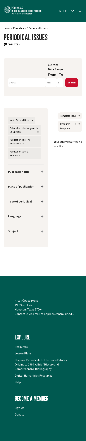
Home (7, 28)
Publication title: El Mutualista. (19, 153)
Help (18, 382)
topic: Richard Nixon (20, 120)
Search (72, 82)
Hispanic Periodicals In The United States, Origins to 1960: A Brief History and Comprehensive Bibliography (41, 364)
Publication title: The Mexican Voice (20, 141)
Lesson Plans (23, 353)
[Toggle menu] (79, 11)
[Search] (27, 82)
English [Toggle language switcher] (64, 11)
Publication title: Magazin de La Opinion (24, 130)
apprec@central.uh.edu (58, 314)
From (52, 74)
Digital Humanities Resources (33, 375)
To (61, 74)
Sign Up (19, 408)
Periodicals (19, 28)
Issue (74, 115)
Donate (19, 414)
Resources (21, 347)
